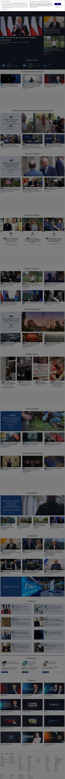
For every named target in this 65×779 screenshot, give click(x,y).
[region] (32, 5)
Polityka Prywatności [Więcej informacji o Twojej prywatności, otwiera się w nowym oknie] (4, 9)
